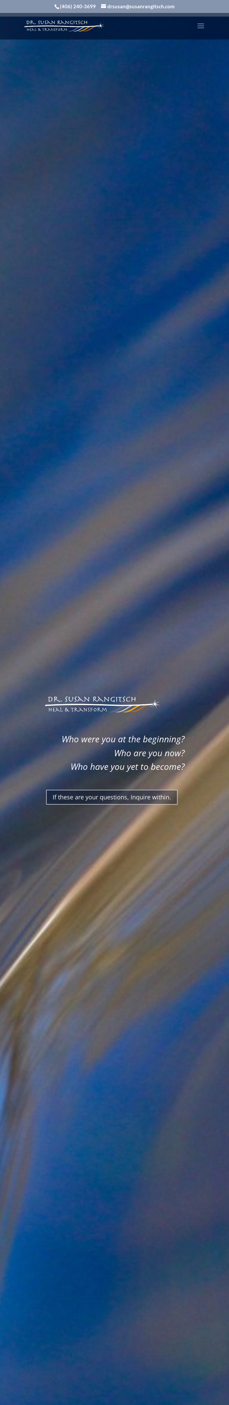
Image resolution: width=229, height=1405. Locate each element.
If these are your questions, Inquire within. (112, 797)
